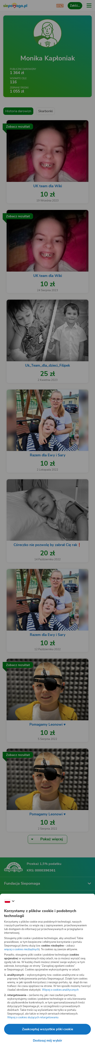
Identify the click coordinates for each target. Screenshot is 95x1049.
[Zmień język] (9, 901)
